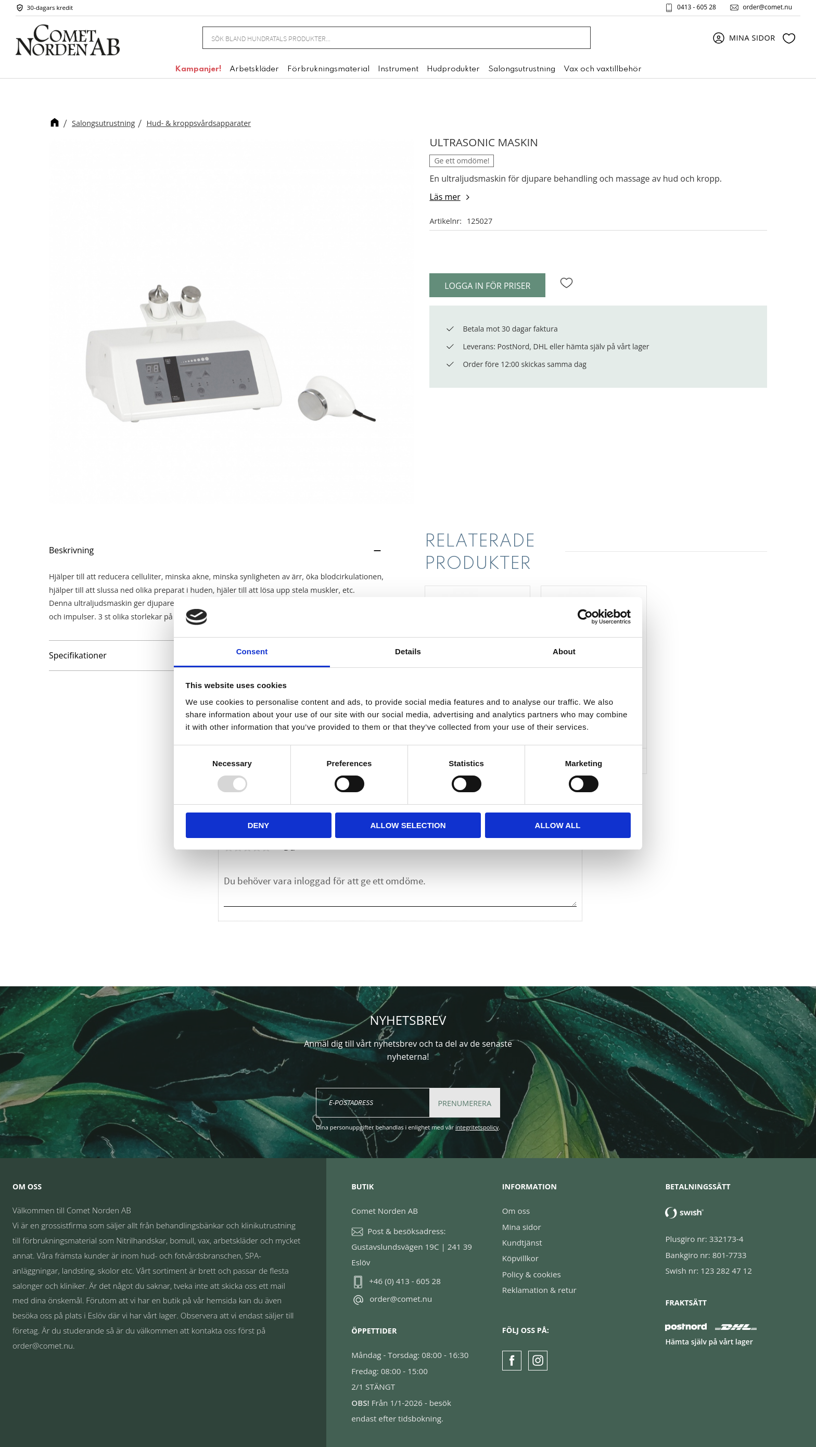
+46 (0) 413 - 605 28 (405, 1281)
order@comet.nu (767, 7)
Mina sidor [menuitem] (752, 38)
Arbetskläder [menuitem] (254, 69)
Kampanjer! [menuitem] (198, 69)
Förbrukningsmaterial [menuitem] (328, 69)
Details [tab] (408, 651)
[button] (789, 38)
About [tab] (564, 651)
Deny (259, 825)
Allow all (558, 825)
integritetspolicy (477, 1127)
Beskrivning (71, 550)
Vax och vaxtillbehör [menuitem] (603, 69)
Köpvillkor (520, 1258)
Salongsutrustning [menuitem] (521, 69)
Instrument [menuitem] (398, 69)
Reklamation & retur (539, 1290)
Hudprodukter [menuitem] (453, 69)
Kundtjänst (522, 1242)
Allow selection (408, 825)
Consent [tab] (252, 651)
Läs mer (444, 196)
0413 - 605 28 (696, 7)
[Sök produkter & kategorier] (384, 37)
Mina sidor (521, 1227)
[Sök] (577, 37)
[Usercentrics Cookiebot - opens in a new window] (585, 617)
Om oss (516, 1210)
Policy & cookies (531, 1274)
